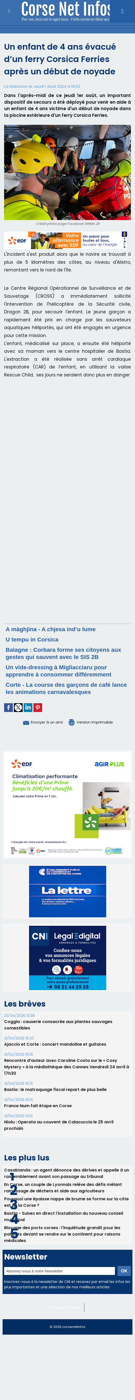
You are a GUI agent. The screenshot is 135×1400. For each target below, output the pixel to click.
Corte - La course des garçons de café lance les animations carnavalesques (62, 688)
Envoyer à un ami (39, 722)
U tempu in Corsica (34, 639)
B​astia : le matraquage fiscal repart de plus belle (55, 1089)
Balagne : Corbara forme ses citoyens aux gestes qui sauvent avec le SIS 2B (67, 653)
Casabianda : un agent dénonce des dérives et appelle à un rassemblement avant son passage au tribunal (66, 1173)
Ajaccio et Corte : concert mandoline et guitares (55, 1044)
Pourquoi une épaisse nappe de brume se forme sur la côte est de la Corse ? (66, 1201)
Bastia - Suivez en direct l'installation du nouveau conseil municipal (64, 1216)
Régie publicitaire (65, 1306)
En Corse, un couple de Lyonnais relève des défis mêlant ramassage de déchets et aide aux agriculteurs (63, 1187)
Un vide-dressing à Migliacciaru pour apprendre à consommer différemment (62, 671)
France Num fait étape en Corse (37, 1105)
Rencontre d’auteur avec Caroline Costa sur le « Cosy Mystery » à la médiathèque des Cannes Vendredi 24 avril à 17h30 (66, 1066)
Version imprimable (94, 722)
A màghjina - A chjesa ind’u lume (54, 629)
